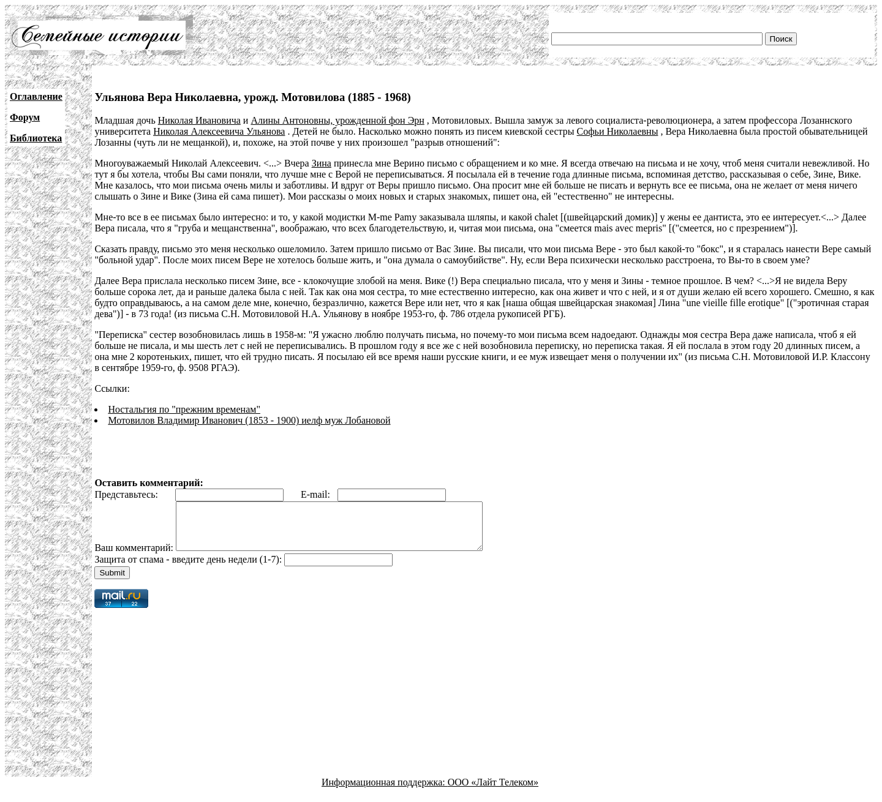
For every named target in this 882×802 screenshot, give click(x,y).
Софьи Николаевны (617, 131)
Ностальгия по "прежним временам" (184, 409)
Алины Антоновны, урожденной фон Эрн (337, 120)
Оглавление (36, 96)
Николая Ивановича (199, 120)
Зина (321, 163)
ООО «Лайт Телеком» (493, 791)
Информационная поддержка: (385, 791)
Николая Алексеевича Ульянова (219, 131)
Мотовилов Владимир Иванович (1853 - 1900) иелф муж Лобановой (249, 420)
